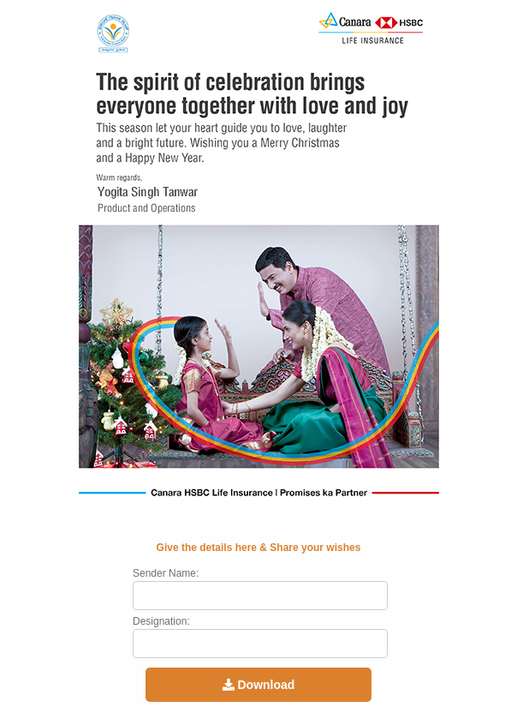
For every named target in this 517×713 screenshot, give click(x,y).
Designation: (161, 621)
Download (259, 685)
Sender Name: (166, 573)
